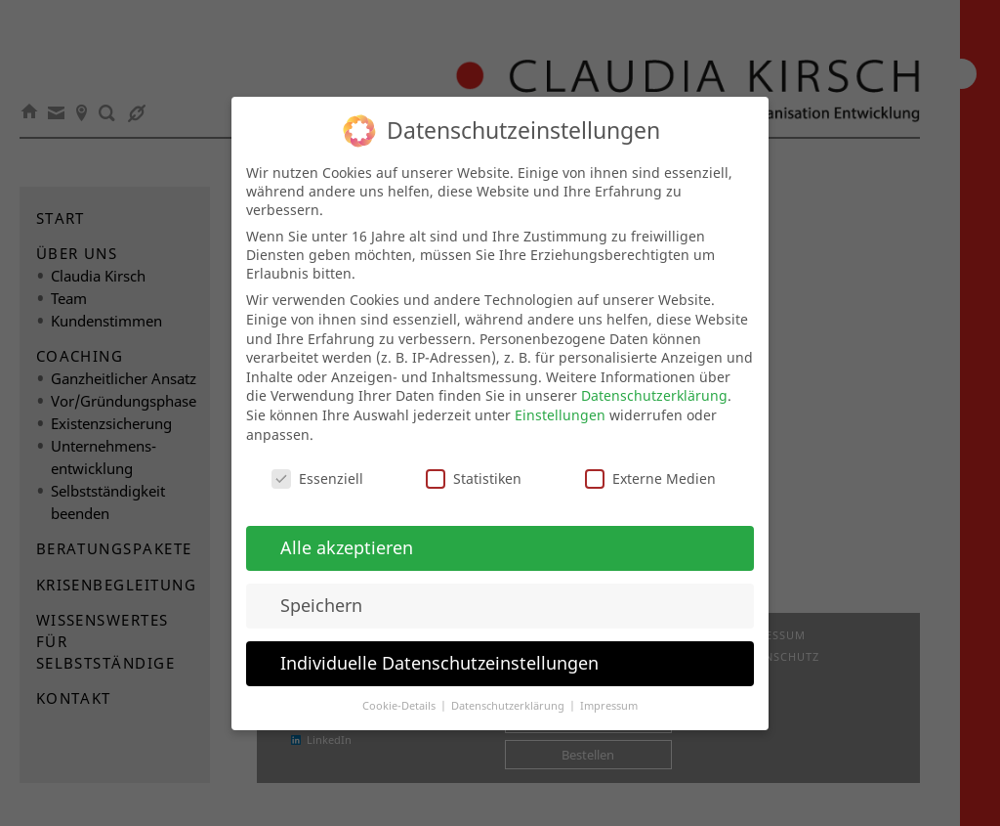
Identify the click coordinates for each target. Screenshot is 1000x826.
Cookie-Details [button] (400, 695)
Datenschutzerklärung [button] (509, 695)
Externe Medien (650, 468)
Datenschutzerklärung (654, 385)
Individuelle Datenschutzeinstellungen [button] (439, 652)
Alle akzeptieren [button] (346, 536)
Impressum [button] (609, 695)
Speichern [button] (321, 594)
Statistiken (473, 468)
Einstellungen (560, 404)
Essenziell (317, 468)
